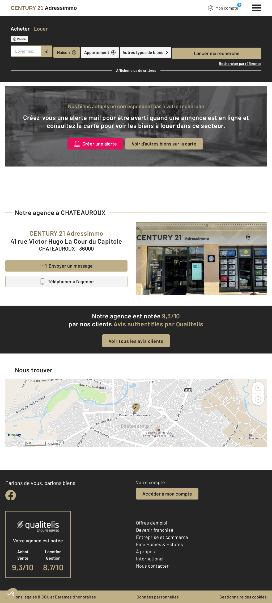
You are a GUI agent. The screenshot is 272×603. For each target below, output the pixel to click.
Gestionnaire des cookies (243, 596)
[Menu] (256, 7)
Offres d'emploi (151, 523)
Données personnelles (158, 596)
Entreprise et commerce (162, 537)
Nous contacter (152, 566)
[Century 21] (44, 8)
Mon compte (223, 8)
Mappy (55, 443)
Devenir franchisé (154, 530)
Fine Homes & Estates (159, 544)
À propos (145, 551)
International (149, 559)
